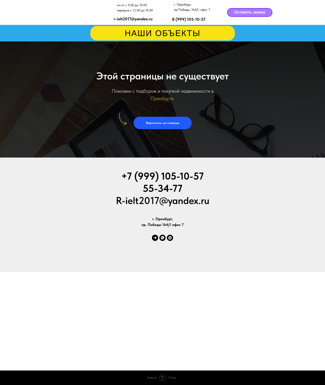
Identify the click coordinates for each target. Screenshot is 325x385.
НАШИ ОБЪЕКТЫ (163, 33)
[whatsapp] (162, 238)
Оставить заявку (249, 12)
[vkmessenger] (170, 238)
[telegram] (155, 238)
